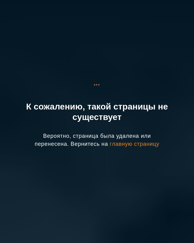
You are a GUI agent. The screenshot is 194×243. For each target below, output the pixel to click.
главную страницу (134, 144)
